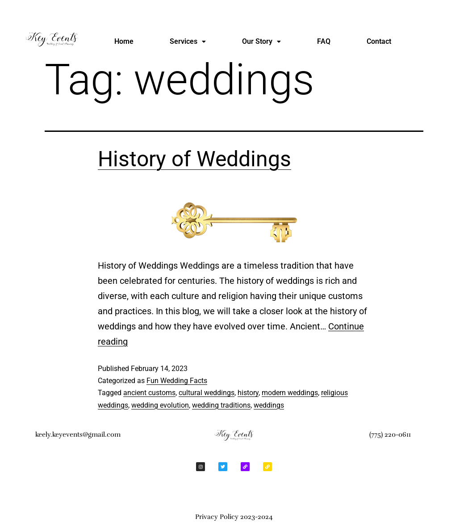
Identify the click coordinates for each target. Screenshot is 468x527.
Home (124, 41)
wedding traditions (221, 405)
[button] (188, 41)
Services (188, 41)
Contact (379, 41)
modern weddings (290, 392)
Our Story (261, 41)
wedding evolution (160, 405)
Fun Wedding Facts (176, 380)
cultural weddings (206, 392)
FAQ (323, 41)
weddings (269, 405)
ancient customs (149, 392)
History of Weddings (194, 159)
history (248, 392)
